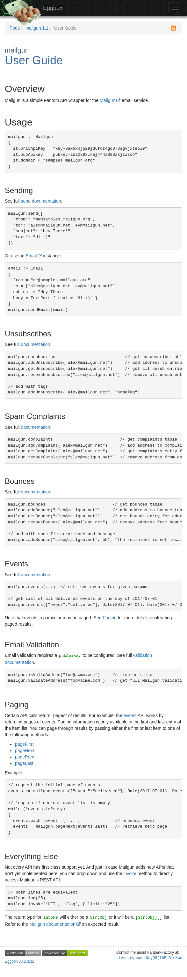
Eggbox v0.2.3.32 (19, 961)
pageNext (24, 750)
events (130, 715)
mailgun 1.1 (36, 28)
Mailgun (107, 100)
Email (31, 255)
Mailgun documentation (52, 924)
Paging (110, 617)
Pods (15, 28)
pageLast (24, 763)
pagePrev (24, 756)
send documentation (41, 201)
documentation (35, 344)
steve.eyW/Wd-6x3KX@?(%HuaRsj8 (149, 958)
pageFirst (24, 744)
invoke (129, 873)
